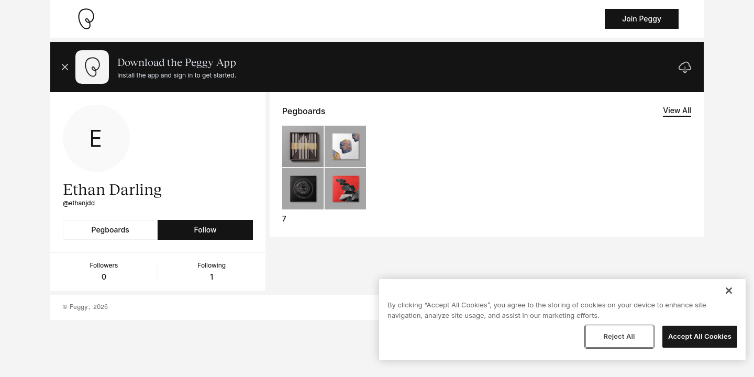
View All (677, 110)
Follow (205, 229)
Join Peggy (641, 18)
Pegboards (110, 229)
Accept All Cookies (699, 336)
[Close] (728, 290)
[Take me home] (85, 18)
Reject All (619, 336)
